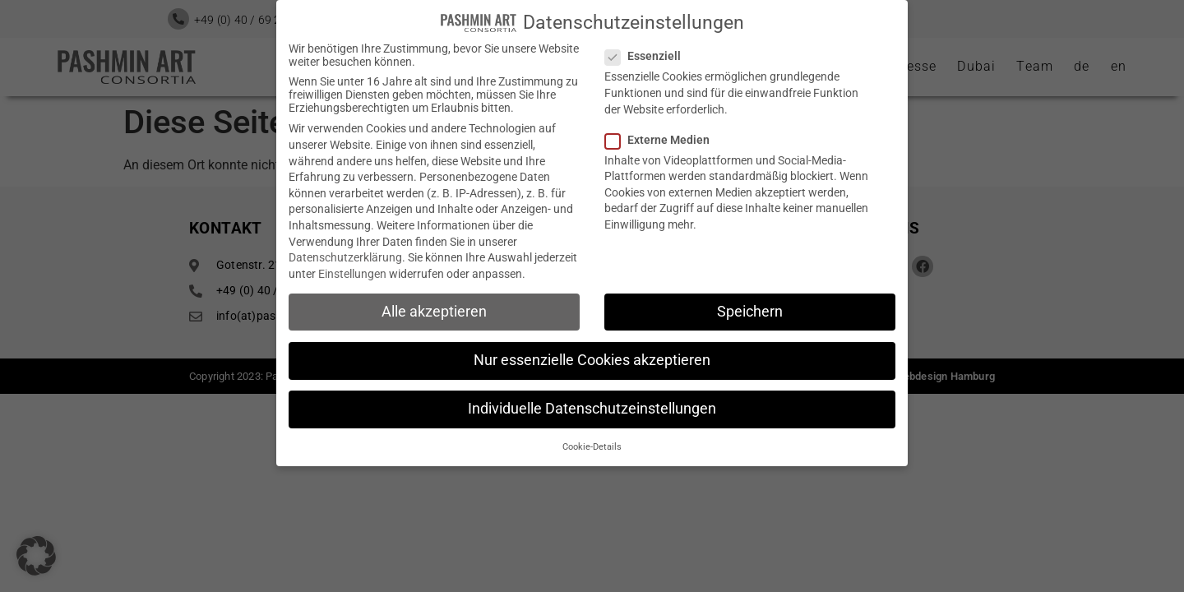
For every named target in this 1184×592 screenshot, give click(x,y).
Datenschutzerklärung (345, 255)
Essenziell (647, 54)
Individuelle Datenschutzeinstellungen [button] (592, 407)
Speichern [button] (750, 309)
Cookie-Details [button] (592, 445)
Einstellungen (352, 271)
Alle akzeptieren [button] (434, 309)
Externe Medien (662, 137)
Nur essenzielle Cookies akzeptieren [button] (592, 358)
